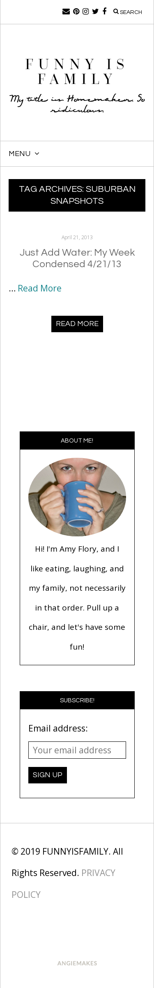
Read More (40, 288)
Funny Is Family (77, 72)
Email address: (58, 728)
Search (127, 11)
